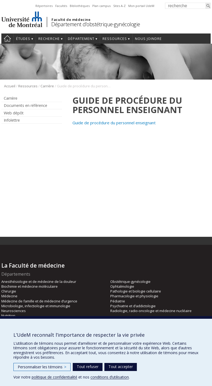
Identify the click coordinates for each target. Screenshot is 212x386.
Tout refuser (87, 366)
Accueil (7, 38)
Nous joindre (148, 38)
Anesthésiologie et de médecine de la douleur (38, 281)
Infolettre (12, 120)
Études (23, 38)
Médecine (9, 296)
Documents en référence (25, 105)
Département (81, 38)
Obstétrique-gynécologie (130, 281)
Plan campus (101, 6)
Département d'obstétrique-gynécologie (95, 24)
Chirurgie (8, 291)
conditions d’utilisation (109, 377)
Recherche (49, 38)
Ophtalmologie (122, 286)
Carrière (47, 86)
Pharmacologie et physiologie (134, 296)
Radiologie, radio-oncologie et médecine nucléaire (151, 310)
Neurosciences (13, 310)
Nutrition (8, 315)
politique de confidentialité (54, 377)
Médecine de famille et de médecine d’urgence (39, 301)
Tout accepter (120, 366)
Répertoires (44, 6)
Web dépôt (14, 112)
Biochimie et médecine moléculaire (29, 286)
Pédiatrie (117, 301)
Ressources (115, 38)
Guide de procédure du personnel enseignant (114, 122)
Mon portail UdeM (141, 6)
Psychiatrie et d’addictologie (133, 305)
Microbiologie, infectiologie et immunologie (35, 305)
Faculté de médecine (71, 19)
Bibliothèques (80, 6)
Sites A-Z (119, 6)
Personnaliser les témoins (42, 366)
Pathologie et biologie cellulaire (135, 291)
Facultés (61, 6)
